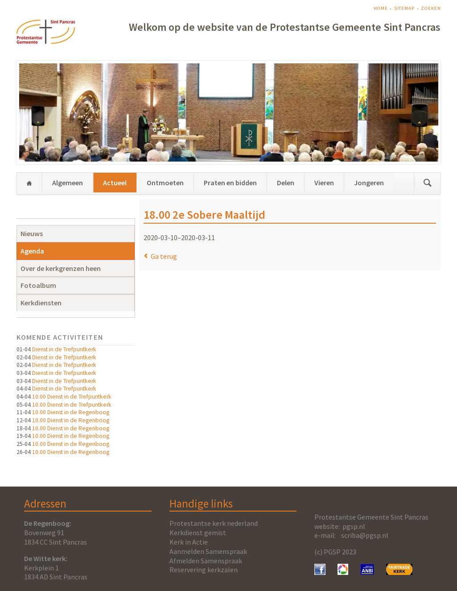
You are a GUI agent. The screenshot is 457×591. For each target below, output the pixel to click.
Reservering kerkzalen (203, 569)
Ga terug (164, 256)
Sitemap (404, 8)
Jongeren (369, 182)
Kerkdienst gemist (197, 532)
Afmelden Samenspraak (205, 560)
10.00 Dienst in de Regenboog (70, 412)
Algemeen (67, 182)
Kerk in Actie (188, 541)
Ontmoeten (165, 182)
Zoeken (431, 8)
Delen (285, 182)
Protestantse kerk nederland (213, 523)
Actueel (115, 182)
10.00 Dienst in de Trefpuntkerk (71, 396)
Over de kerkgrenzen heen (61, 268)
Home (381, 8)
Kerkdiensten (41, 302)
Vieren (324, 182)
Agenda (32, 250)
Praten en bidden (230, 182)
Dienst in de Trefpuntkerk (64, 349)
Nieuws (32, 233)
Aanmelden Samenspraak (208, 551)
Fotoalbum (38, 285)
